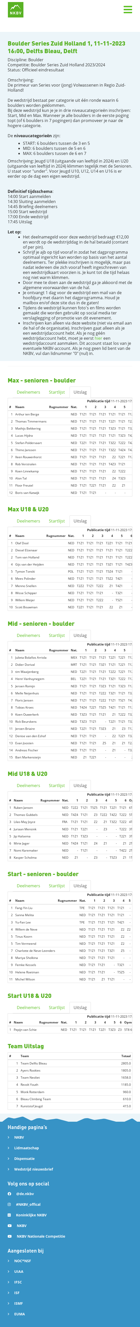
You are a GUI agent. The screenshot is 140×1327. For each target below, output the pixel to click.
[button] (127, 9)
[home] (15, 9)
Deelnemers (28, 392)
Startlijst (57, 392)
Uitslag (80, 392)
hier (98, 338)
